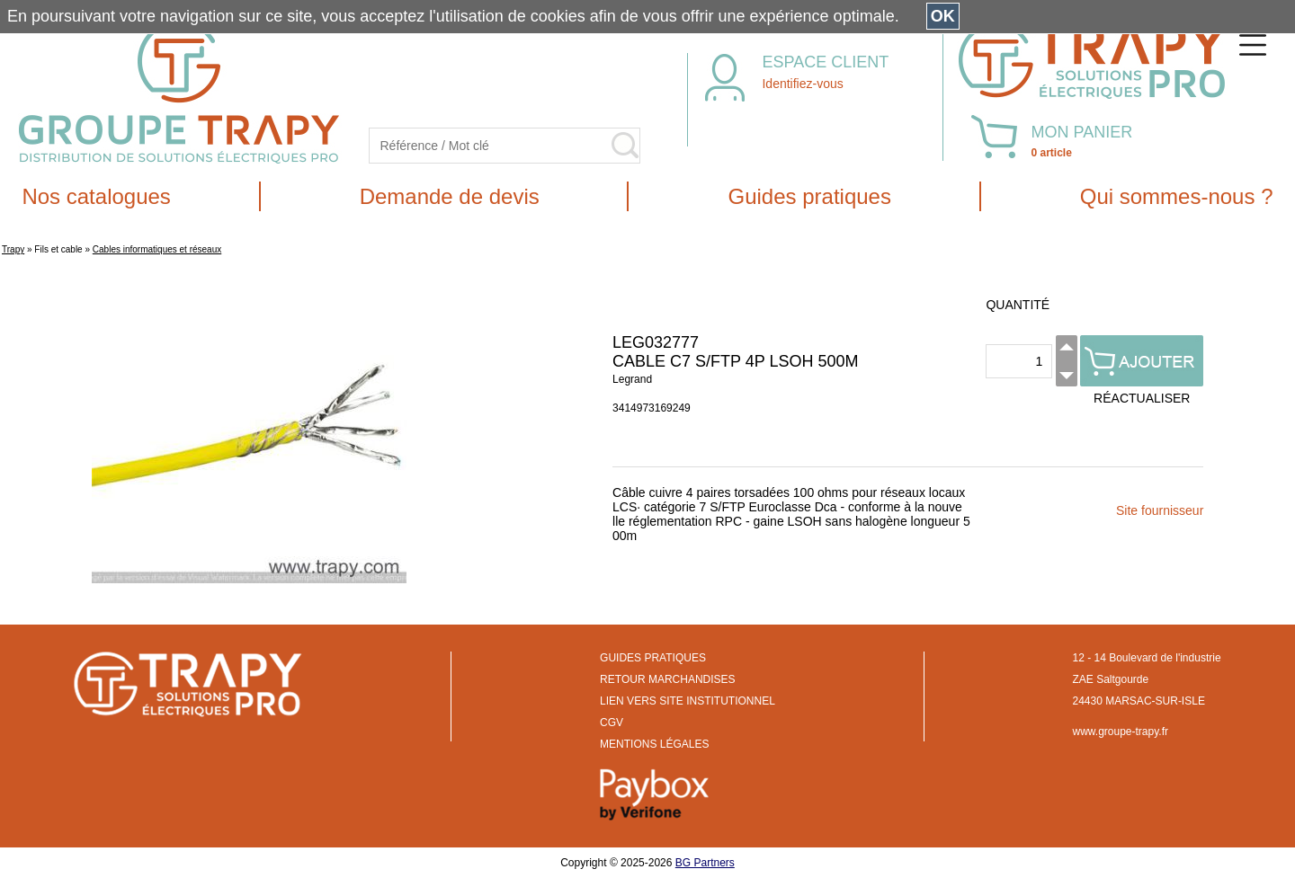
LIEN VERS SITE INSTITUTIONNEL (687, 701)
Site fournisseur (1159, 510)
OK (943, 16)
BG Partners (705, 862)
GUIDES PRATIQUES (653, 658)
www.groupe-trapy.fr (1120, 731)
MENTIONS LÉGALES (654, 744)
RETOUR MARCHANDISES (667, 679)
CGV (611, 722)
